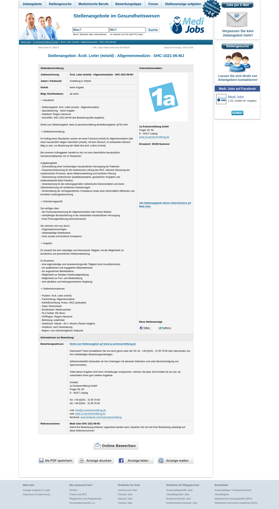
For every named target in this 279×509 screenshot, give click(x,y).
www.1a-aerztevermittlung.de (154, 137)
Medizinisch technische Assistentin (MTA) (236, 503)
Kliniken (73, 490)
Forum (153, 4)
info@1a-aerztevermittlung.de (90, 410)
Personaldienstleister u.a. (82, 503)
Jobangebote (32, 4)
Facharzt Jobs (125, 494)
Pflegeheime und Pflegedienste (85, 498)
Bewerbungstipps (128, 4)
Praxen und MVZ (78, 494)
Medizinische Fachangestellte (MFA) (233, 498)
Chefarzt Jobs (125, 503)
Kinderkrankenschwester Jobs (181, 503)
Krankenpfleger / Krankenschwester (233, 490)
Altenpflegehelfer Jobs (177, 494)
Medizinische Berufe (93, 4)
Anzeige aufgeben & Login (36, 490)
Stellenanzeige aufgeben (183, 4)
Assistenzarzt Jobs (127, 490)
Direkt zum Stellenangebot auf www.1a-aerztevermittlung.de (103, 344)
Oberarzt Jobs (125, 498)
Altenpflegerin (222, 494)
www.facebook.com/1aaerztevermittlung (100, 417)
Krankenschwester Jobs (178, 498)
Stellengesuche (60, 4)
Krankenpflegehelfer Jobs (179, 490)
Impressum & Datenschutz (36, 494)
